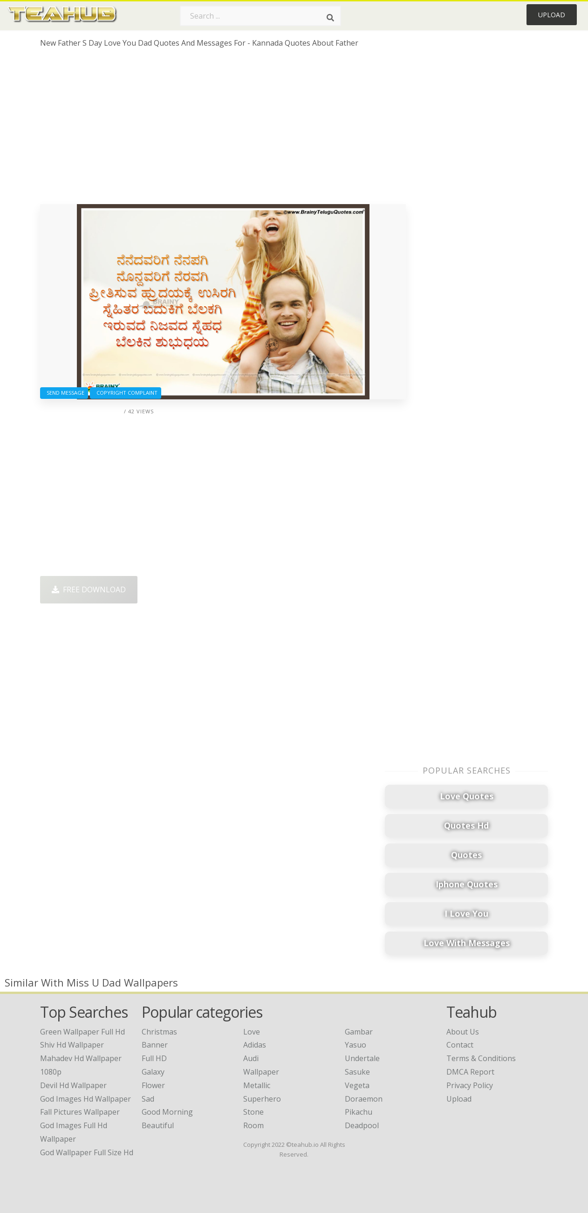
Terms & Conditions (481, 1058)
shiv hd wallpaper (72, 1045)
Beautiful (158, 1125)
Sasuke (357, 1072)
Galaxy (153, 1072)
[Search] (330, 17)
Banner (155, 1045)
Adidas (254, 1045)
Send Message (64, 392)
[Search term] (260, 16)
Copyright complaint (125, 392)
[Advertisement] (223, 129)
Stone (253, 1112)
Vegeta (357, 1085)
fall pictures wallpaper (80, 1112)
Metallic (256, 1085)
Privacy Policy (469, 1085)
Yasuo (355, 1045)
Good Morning (167, 1112)
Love (251, 1032)
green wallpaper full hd (82, 1032)
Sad (148, 1099)
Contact (459, 1045)
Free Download (89, 589)
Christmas (159, 1032)
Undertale (362, 1058)
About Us (462, 1032)
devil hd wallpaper (73, 1085)
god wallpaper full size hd (86, 1152)
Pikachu (358, 1112)
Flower (153, 1085)
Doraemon (364, 1099)
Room (253, 1125)
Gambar (359, 1032)
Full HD (154, 1058)
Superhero (262, 1099)
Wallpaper (261, 1072)
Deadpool (362, 1125)
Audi (251, 1058)
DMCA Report (470, 1072)
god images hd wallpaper (85, 1099)
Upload (551, 14)
